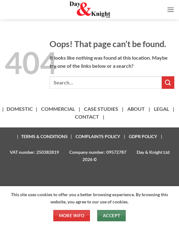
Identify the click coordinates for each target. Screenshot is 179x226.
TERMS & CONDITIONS (44, 136)
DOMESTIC (20, 109)
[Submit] (168, 82)
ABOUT (136, 109)
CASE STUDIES (101, 109)
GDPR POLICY (143, 136)
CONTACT (87, 117)
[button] (170, 9)
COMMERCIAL (58, 109)
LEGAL (161, 109)
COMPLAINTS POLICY (98, 136)
